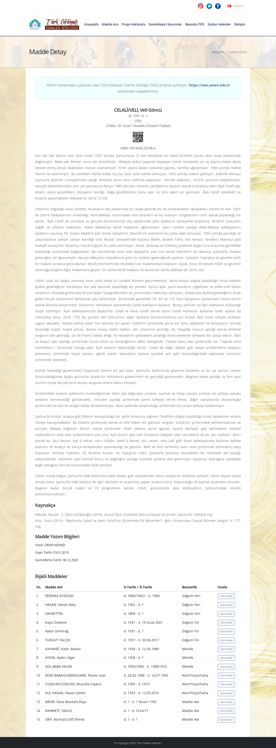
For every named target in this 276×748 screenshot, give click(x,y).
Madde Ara (110, 24)
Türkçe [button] (236, 6)
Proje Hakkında (133, 24)
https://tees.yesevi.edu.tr (209, 85)
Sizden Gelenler (219, 24)
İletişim (240, 24)
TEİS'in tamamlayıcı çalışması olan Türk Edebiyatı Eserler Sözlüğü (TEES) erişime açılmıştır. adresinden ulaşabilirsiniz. (138, 88)
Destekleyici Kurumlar (165, 24)
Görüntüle (226, 596)
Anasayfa (91, 24)
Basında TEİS (194, 24)
